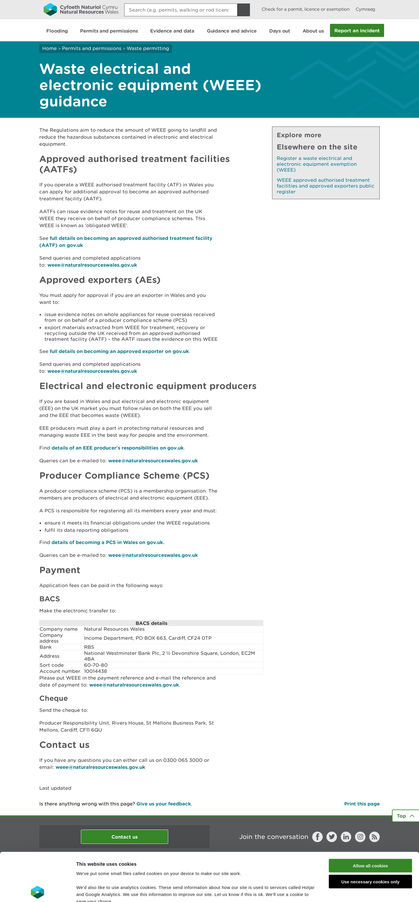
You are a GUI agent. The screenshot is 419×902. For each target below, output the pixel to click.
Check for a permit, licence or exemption (306, 9)
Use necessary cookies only (370, 833)
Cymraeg (365, 9)
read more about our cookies (126, 866)
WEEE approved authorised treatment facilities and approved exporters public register (325, 186)
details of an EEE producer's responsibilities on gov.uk (118, 447)
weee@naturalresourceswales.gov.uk (92, 265)
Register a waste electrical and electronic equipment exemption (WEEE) (317, 164)
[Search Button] (243, 9)
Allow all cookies (370, 817)
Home (49, 48)
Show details (308, 890)
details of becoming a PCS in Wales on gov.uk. (108, 542)
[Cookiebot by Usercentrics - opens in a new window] (37, 890)
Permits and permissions (91, 48)
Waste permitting (148, 48)
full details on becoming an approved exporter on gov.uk (119, 351)
